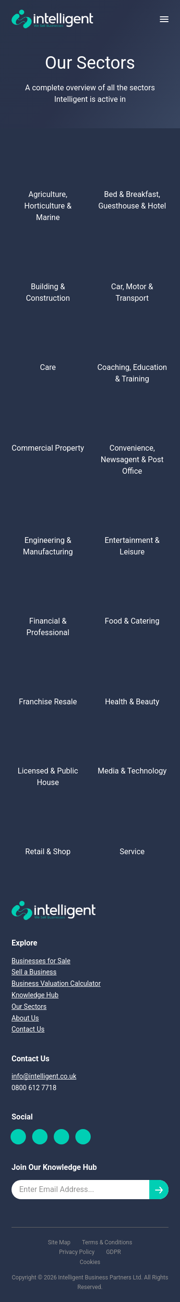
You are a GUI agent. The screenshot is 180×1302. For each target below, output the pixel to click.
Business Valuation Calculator (56, 983)
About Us (25, 1018)
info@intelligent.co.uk (44, 1076)
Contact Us (28, 1029)
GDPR (113, 1252)
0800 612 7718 (34, 1088)
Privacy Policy (77, 1252)
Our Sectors (29, 1006)
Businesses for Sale (41, 961)
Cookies (90, 1262)
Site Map (59, 1242)
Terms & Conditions (107, 1242)
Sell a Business (34, 972)
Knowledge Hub (35, 995)
